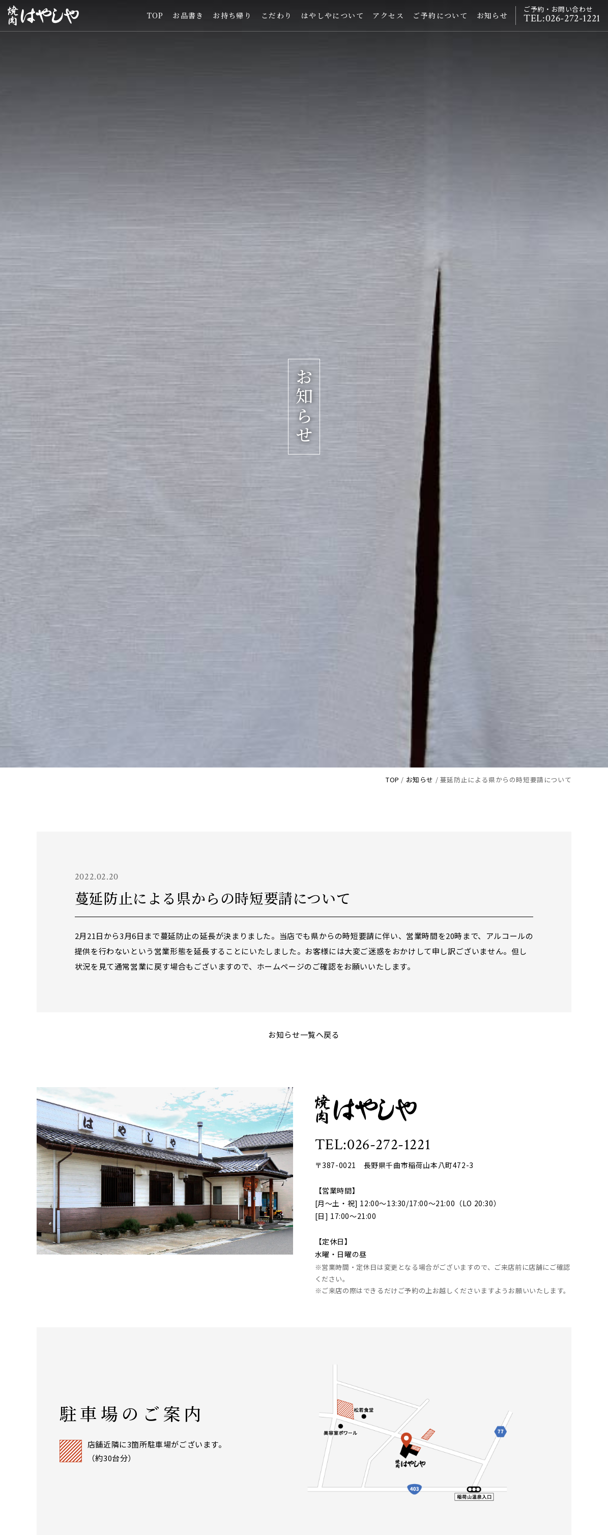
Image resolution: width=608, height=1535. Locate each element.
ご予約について (438, 22)
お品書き (185, 22)
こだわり (274, 22)
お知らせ (490, 22)
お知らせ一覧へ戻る (303, 1034)
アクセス (386, 22)
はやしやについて (330, 22)
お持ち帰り (230, 22)
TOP (152, 22)
